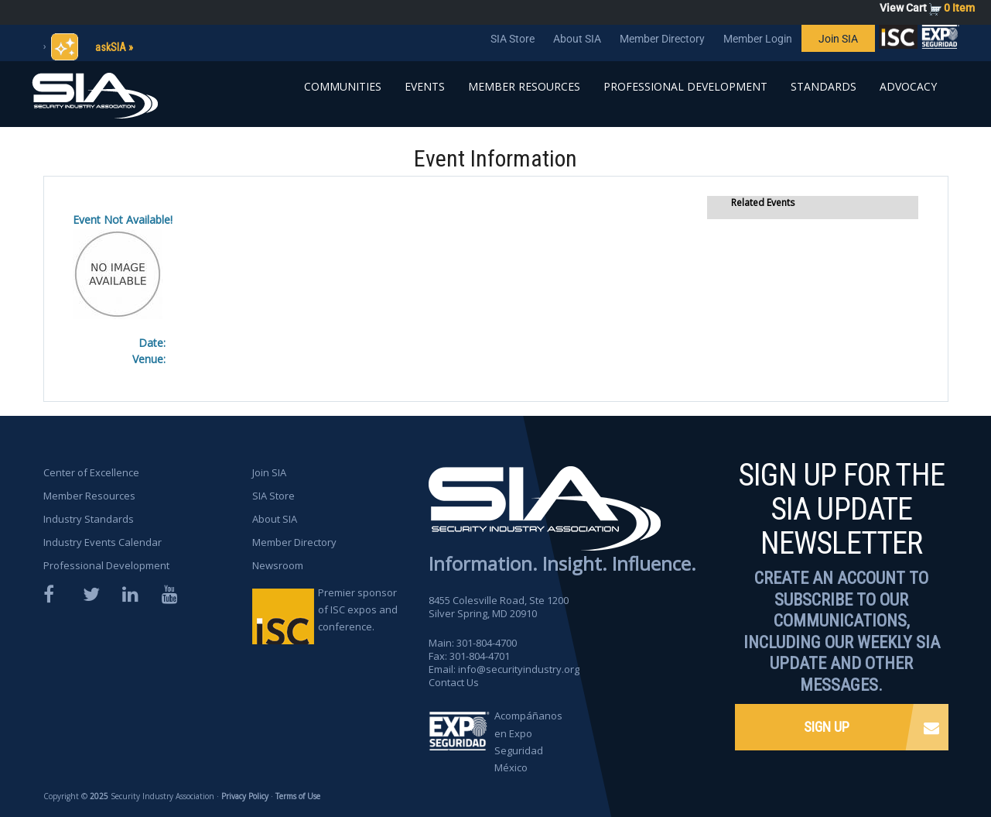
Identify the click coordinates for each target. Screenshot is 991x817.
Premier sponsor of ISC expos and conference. (358, 609)
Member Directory (662, 39)
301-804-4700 (486, 643)
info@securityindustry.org (518, 669)
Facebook (52, 594)
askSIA (110, 47)
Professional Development (685, 86)
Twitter (92, 594)
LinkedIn (131, 594)
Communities (342, 86)
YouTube (171, 594)
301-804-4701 (479, 656)
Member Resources (524, 86)
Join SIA (838, 39)
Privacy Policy (244, 796)
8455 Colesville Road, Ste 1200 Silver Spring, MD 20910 (499, 606)
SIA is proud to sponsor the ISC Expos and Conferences (898, 40)
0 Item (959, 8)
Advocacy (908, 86)
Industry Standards (88, 519)
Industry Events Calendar (102, 542)
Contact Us (454, 682)
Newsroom (277, 565)
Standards (823, 86)
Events (425, 86)
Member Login (757, 39)
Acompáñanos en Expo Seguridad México (528, 741)
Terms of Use (297, 796)
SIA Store (512, 39)
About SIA (577, 39)
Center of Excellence (91, 472)
